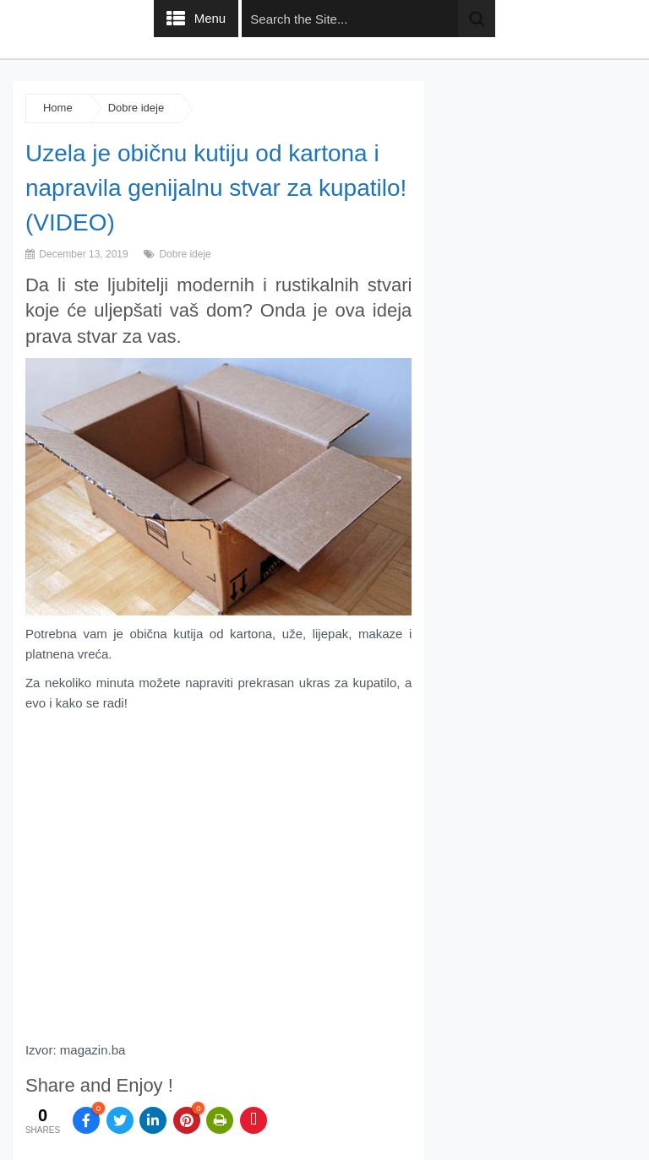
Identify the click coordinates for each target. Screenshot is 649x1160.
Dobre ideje (136, 107)
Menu (210, 18)
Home (58, 107)
